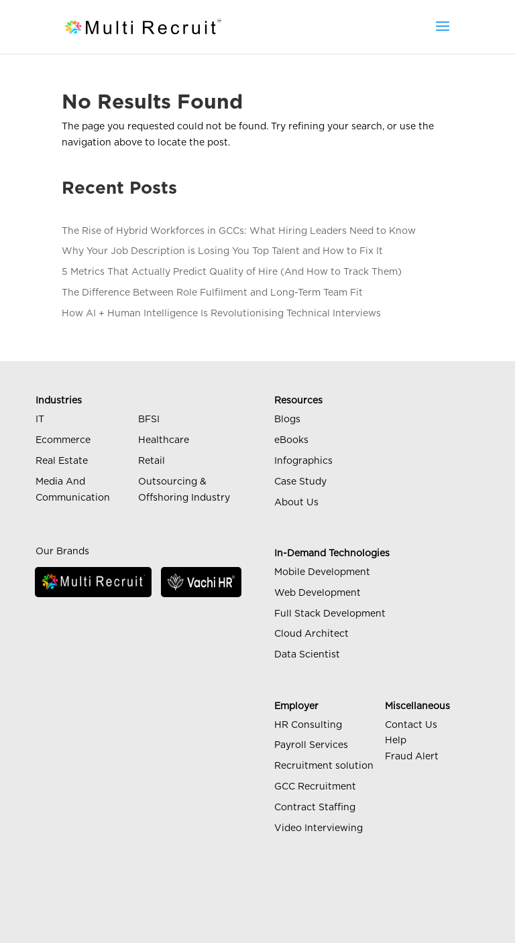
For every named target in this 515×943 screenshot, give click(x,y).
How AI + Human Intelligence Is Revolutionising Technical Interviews (221, 313)
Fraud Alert (412, 756)
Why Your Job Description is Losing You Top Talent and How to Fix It (222, 251)
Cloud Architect (311, 634)
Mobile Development (322, 572)
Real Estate (62, 461)
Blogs (287, 419)
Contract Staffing (314, 807)
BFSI (149, 419)
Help (395, 740)
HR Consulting (308, 725)
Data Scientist (307, 654)
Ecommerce (63, 440)
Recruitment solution (324, 766)
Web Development (317, 593)
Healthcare (163, 440)
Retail (151, 461)
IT (40, 419)
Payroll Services (311, 745)
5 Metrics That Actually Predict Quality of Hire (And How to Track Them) (232, 272)
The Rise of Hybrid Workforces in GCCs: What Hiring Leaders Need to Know (239, 231)
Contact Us (411, 725)
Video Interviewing (318, 828)
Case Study (300, 482)
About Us (296, 502)
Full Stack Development (330, 614)
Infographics (303, 461)
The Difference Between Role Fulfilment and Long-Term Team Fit (212, 293)
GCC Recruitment (315, 787)
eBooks (291, 440)
